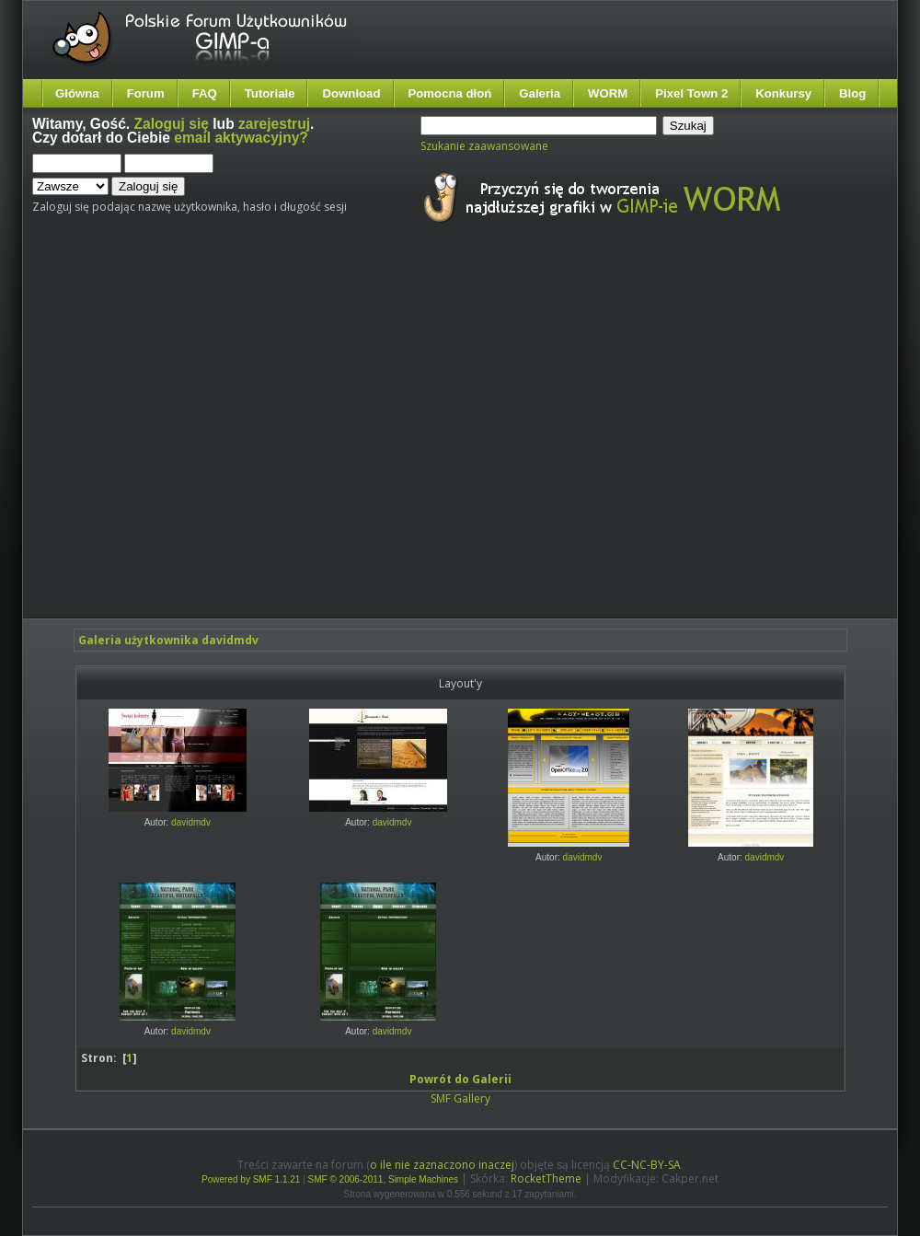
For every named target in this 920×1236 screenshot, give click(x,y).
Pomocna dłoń (450, 93)
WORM (607, 93)
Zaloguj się (171, 124)
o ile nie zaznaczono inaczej (442, 1164)
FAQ (204, 93)
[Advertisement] (172, 437)
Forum (146, 93)
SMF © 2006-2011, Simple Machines (383, 1179)
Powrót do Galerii (460, 1079)
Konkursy (783, 93)
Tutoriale (270, 93)
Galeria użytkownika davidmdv (168, 640)
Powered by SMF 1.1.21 (250, 1179)
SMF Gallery (460, 1098)
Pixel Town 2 (691, 93)
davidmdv (191, 822)
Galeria (539, 93)
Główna (77, 93)
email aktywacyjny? (241, 137)
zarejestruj (274, 124)
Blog (852, 93)
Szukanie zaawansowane (484, 146)
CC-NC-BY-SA (647, 1164)
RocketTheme (546, 1178)
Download (351, 93)
